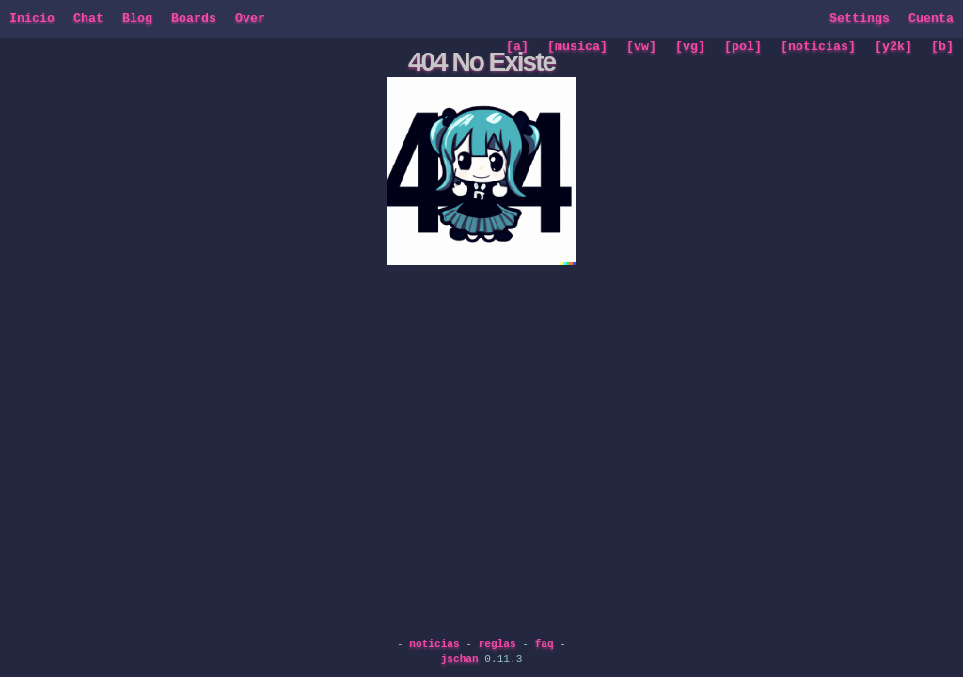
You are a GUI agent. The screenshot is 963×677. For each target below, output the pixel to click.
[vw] (641, 47)
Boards (193, 18)
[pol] (743, 47)
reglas (497, 644)
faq (544, 644)
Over (250, 18)
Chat (88, 18)
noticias (434, 644)
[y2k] (893, 47)
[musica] (577, 47)
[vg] (690, 47)
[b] (942, 47)
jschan (460, 659)
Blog (137, 18)
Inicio (32, 18)
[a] (517, 47)
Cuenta (931, 18)
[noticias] (818, 47)
